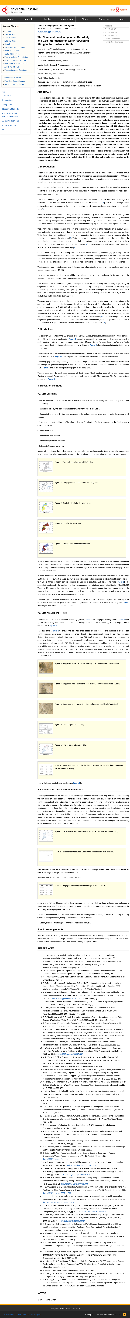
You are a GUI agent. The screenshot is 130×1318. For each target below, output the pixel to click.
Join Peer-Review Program (29, 1314)
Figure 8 (57, 704)
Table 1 (121, 582)
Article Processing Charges (14, 47)
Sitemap (68, 1309)
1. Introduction (46, 166)
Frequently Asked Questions (15, 70)
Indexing (7, 31)
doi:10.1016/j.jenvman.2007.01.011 (57, 1193)
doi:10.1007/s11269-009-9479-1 (95, 1212)
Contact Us (76, 1309)
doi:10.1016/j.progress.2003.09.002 (81, 1165)
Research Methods (10, 109)
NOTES (41, 1293)
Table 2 (126, 602)
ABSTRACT (44, 91)
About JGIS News (11, 67)
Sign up (88, 1314)
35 (102, 316)
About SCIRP (59, 1309)
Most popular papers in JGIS (15, 60)
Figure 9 (53, 626)
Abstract (107, 26)
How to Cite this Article (113, 42)
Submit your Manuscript (107, 1314)
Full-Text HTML (110, 32)
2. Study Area (45, 329)
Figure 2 (93, 345)
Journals (28, 19)
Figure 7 (57, 684)
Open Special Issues (12, 78)
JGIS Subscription (11, 54)
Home (9, 19)
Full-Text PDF (109, 29)
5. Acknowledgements (50, 929)
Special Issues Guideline (13, 84)
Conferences (66, 19)
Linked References (111, 39)
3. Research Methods (49, 385)
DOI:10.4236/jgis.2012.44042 (49, 32)
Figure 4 (46, 368)
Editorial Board (9, 41)
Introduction (7, 100)
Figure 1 (72, 339)
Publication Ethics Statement (15, 64)
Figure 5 (51, 379)
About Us (103, 19)
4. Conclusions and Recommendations (60, 789)
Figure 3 (58, 356)
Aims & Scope (9, 38)
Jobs (121, 19)
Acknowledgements (10, 121)
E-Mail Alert (9, 1314)
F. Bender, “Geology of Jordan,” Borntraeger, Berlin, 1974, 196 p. (69, 1270)
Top (3, 92)
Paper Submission (11, 51)
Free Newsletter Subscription (15, 57)
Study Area (7, 104)
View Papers (9, 34)
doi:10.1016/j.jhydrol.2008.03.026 (71, 1221)
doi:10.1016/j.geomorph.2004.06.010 (75, 1175)
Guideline (7, 44)
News (85, 19)
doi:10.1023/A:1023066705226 (55, 1159)
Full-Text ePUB (110, 35)
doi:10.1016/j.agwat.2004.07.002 (69, 1054)
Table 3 (121, 619)
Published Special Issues (14, 81)
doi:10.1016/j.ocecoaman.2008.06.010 (58, 1202)
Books (47, 19)
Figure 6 (57, 663)
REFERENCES (45, 948)
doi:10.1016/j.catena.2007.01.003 (74, 1184)
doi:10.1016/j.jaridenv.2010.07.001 (66, 998)
